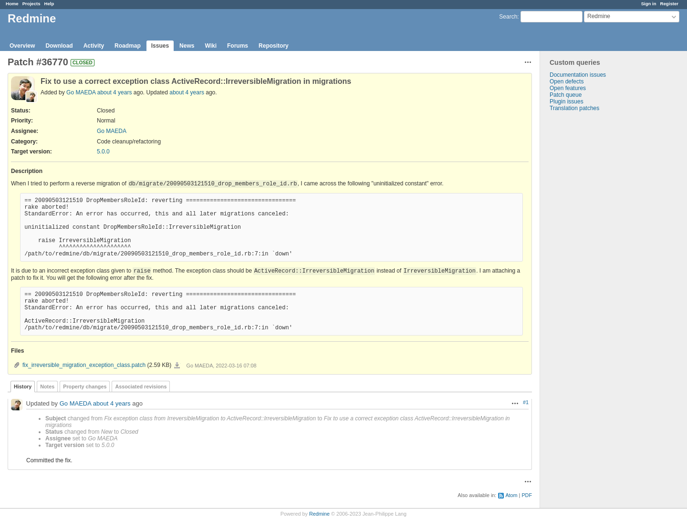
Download (59, 45)
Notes (47, 386)
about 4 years (114, 92)
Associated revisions (141, 386)
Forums (237, 45)
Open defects (566, 81)
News (186, 45)
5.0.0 (103, 151)
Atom (511, 495)
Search (508, 16)
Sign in (648, 3)
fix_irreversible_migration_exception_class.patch (84, 365)
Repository (274, 45)
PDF (526, 495)
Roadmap (127, 45)
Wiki (211, 45)
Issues (160, 45)
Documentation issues (578, 74)
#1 (526, 402)
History (22, 386)
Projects (31, 3)
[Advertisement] (588, 261)
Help (49, 3)
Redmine (319, 514)
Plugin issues (566, 101)
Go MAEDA (80, 92)
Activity (93, 45)
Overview (22, 45)
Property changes (84, 386)
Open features (568, 88)
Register (669, 3)
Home (12, 3)
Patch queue (566, 95)
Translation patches (574, 108)
